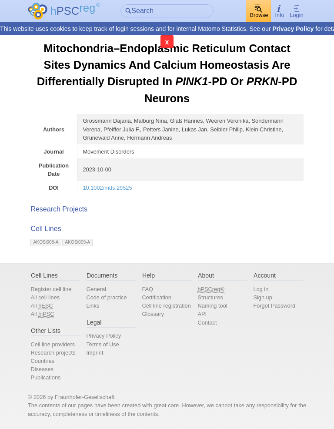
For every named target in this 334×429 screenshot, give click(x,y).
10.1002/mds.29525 (107, 187)
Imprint (94, 352)
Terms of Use (102, 344)
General (96, 289)
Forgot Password (274, 305)
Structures (210, 297)
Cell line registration (166, 305)
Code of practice (106, 297)
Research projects (52, 352)
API (202, 314)
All (41, 305)
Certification (156, 297)
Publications (45, 377)
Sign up (262, 297)
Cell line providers (52, 344)
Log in (260, 289)
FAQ (147, 289)
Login (296, 11)
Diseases (41, 369)
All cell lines (45, 297)
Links (92, 305)
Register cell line (50, 289)
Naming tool (212, 305)
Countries (42, 361)
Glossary (153, 314)
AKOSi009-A (77, 242)
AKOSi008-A (46, 242)
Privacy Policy (293, 28)
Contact (207, 322)
